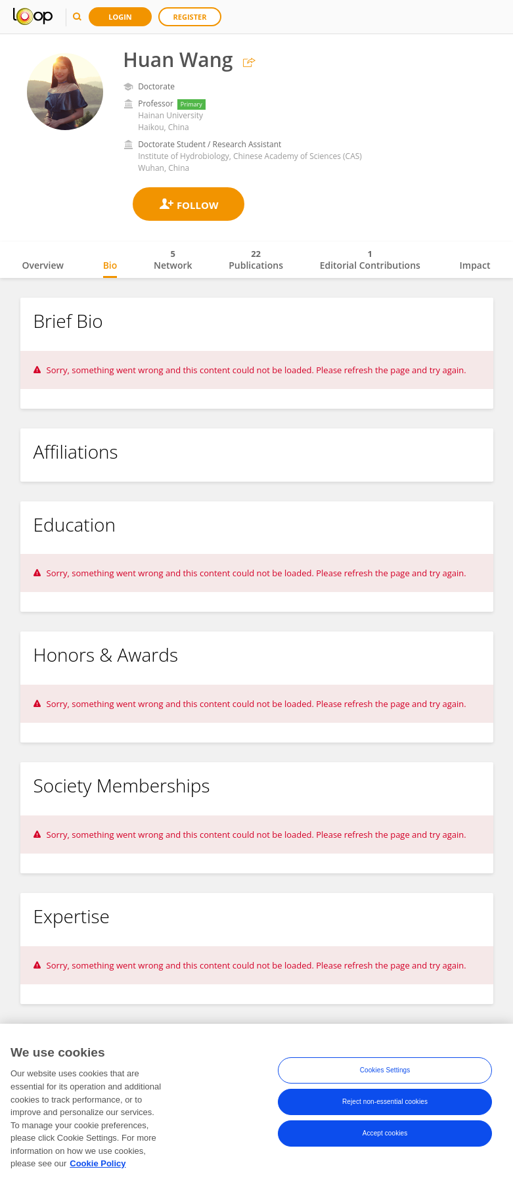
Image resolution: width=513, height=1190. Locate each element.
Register (190, 17)
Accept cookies (385, 1137)
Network (173, 259)
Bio (110, 265)
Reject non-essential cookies (385, 1105)
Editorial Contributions (370, 259)
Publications (256, 259)
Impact (475, 265)
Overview (43, 265)
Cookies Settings (385, 1074)
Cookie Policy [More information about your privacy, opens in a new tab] (97, 1167)
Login (120, 17)
